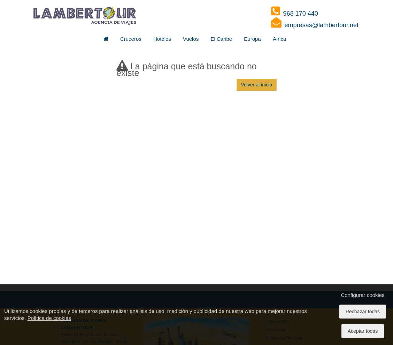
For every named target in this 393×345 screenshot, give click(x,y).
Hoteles (162, 39)
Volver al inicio (256, 84)
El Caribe (221, 39)
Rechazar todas (363, 311)
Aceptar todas (363, 331)
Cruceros (130, 39)
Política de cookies (49, 318)
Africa (279, 39)
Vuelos (191, 39)
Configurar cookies (362, 295)
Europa (252, 39)
